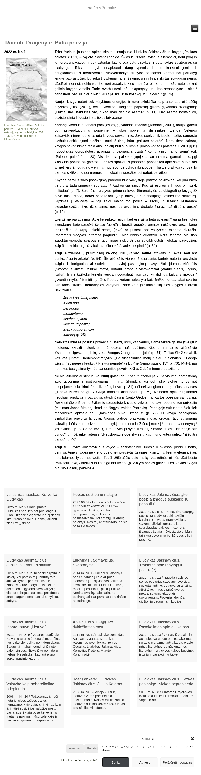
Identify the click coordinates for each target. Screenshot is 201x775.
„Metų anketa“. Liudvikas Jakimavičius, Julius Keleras (97, 681)
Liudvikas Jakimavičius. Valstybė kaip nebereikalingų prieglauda (31, 684)
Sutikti (115, 762)
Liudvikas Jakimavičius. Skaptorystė (93, 562)
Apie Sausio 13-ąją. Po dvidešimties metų (93, 624)
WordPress (84, 771)
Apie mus (75, 748)
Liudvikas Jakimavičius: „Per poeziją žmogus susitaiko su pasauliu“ (164, 499)
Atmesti (144, 762)
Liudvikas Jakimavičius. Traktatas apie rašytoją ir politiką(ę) (160, 565)
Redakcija (93, 748)
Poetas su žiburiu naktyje (95, 494)
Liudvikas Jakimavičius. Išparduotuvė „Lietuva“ (27, 624)
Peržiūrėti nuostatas (177, 762)
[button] (192, 738)
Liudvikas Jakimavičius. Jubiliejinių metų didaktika (28, 562)
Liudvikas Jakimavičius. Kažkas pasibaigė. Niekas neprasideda (166, 681)
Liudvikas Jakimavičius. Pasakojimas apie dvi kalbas (164, 624)
